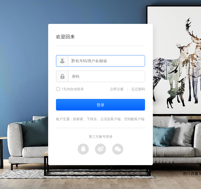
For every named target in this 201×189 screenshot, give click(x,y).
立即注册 (117, 89)
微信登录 (117, 149)
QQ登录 (83, 149)
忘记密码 (138, 89)
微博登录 (100, 149)
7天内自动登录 (73, 89)
